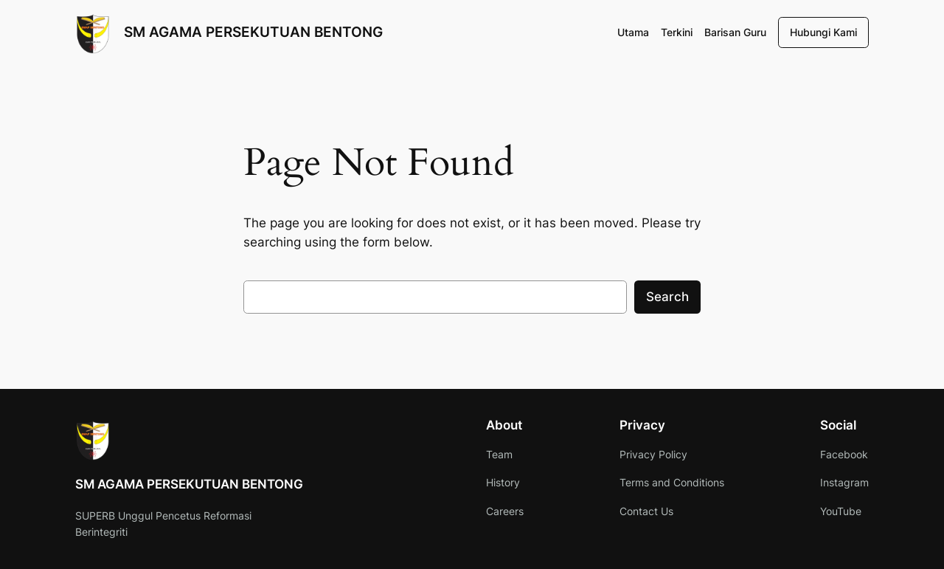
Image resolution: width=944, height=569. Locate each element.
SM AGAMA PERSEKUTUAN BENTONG (253, 32)
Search (667, 296)
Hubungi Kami (823, 32)
